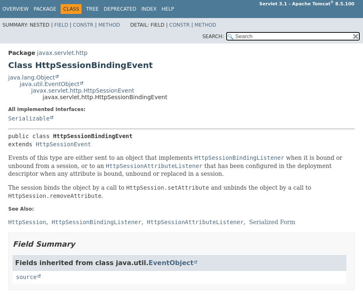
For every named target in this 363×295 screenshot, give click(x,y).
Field (61, 25)
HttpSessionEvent (63, 144)
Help (167, 9)
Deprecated (120, 9)
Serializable (29, 118)
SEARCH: (213, 36)
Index (149, 9)
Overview (15, 9)
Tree (92, 9)
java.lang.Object (31, 77)
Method (109, 25)
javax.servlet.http (62, 53)
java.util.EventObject (49, 84)
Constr (83, 25)
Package (45, 9)
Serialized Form (272, 222)
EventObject (170, 263)
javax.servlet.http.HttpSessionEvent (82, 90)
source (26, 277)
